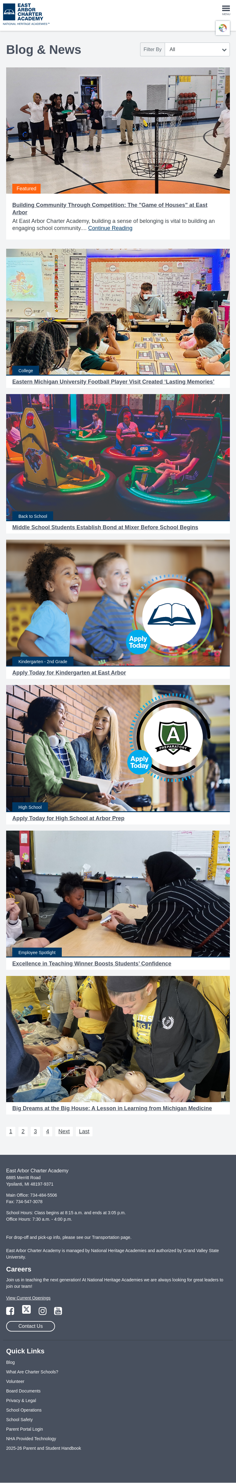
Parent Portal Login (24, 1429)
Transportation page (111, 1237)
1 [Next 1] (10, 1131)
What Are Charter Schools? (32, 1371)
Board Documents (23, 1390)
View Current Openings (28, 1298)
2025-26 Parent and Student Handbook (43, 1448)
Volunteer (15, 1381)
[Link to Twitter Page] (27, 1312)
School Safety (19, 1419)
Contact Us (30, 1326)
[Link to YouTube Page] (58, 1312)
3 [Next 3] (35, 1131)
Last (84, 1131)
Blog (10, 1362)
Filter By (153, 49)
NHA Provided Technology (31, 1438)
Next (64, 1131)
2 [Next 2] (23, 1131)
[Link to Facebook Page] (10, 1312)
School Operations (23, 1410)
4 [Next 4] (47, 1131)
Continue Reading (110, 228)
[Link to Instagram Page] (43, 1312)
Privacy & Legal (21, 1400)
